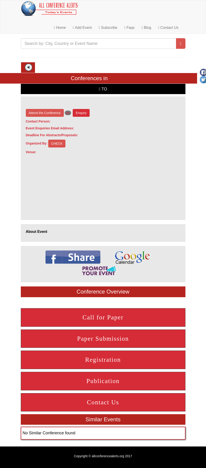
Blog (146, 28)
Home (60, 28)
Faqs (129, 28)
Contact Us (168, 28)
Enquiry (81, 113)
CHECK (56, 143)
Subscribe (108, 28)
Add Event (82, 28)
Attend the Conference (45, 113)
